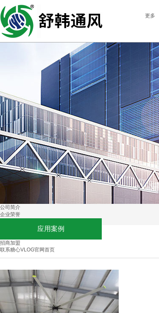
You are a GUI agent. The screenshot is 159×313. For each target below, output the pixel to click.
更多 (150, 16)
